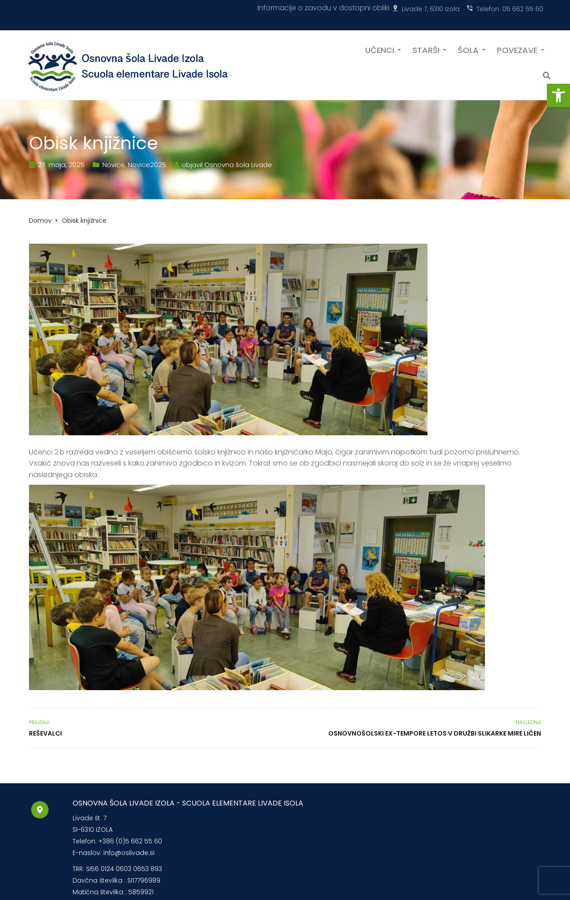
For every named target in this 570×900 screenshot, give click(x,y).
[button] (558, 95)
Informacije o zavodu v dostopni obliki (323, 8)
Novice (113, 164)
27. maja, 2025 (61, 164)
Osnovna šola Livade (238, 164)
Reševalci (45, 733)
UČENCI (379, 49)
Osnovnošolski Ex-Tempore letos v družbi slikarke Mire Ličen (434, 733)
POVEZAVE (517, 49)
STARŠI (426, 49)
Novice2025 (147, 164)
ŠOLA (468, 49)
